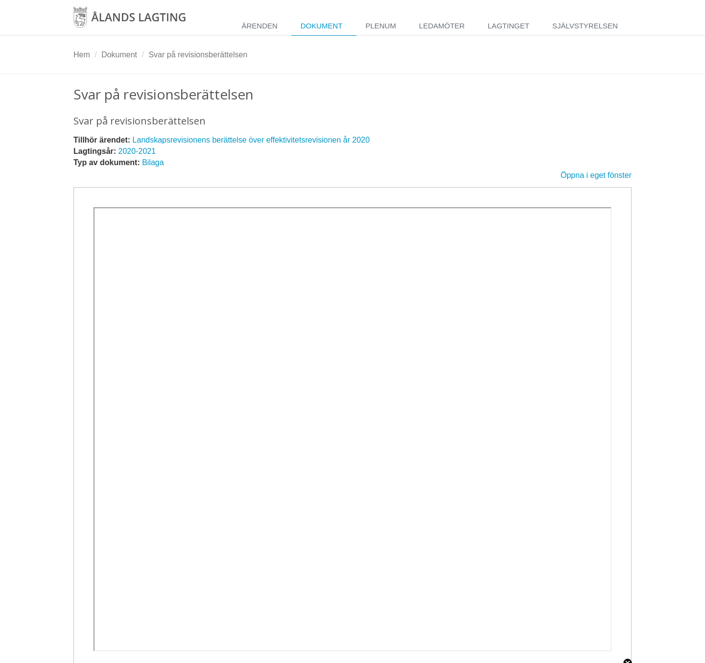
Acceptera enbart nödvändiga (506, 654)
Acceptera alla (601, 654)
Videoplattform (106, 621)
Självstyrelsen (585, 26)
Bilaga (153, 162)
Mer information (203, 590)
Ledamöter (442, 26)
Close (628, 571)
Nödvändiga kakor (113, 609)
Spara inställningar (110, 654)
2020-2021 (137, 151)
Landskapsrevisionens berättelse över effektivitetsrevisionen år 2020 (251, 140)
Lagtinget (508, 26)
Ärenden (259, 26)
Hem (81, 54)
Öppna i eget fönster (596, 175)
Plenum (380, 26)
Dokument (322, 26)
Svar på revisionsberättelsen (197, 54)
